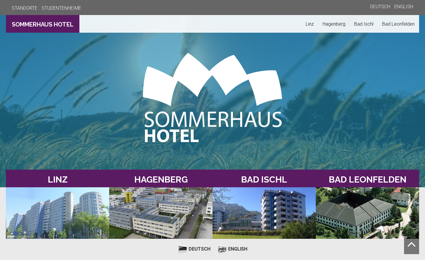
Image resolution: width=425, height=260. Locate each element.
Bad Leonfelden (398, 24)
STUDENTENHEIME (61, 8)
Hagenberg (334, 24)
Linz (310, 24)
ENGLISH (403, 6)
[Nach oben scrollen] (411, 245)
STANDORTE (24, 8)
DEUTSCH (380, 6)
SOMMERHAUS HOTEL (42, 24)
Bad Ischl (363, 24)
